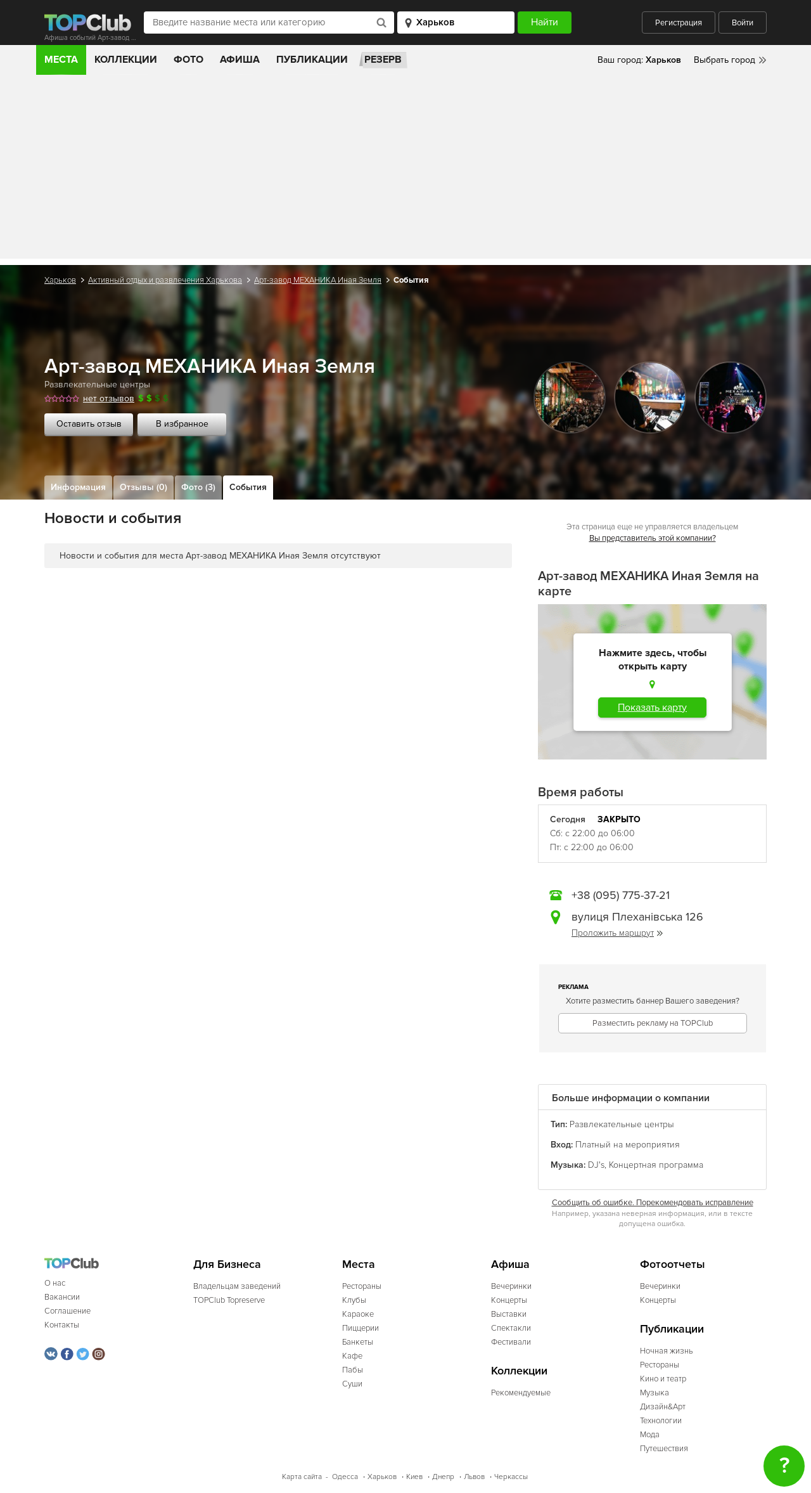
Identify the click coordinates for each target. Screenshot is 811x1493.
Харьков (60, 280)
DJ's (596, 1165)
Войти (742, 23)
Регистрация (678, 23)
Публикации (312, 59)
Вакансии (62, 1297)
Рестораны (361, 1286)
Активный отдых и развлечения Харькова (165, 280)
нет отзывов (108, 398)
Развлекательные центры (97, 384)
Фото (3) (198, 487)
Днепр (443, 1477)
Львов (474, 1477)
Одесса (345, 1477)
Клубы (354, 1300)
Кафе (352, 1356)
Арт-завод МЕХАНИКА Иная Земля (317, 280)
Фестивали (511, 1342)
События (248, 487)
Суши (352, 1384)
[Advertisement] (405, 170)
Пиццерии (360, 1328)
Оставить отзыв (89, 423)
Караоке (358, 1314)
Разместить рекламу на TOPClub (652, 1023)
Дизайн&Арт (663, 1407)
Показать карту (652, 707)
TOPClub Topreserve (229, 1300)
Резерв (383, 59)
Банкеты (357, 1342)
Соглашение (67, 1311)
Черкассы (511, 1477)
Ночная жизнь (666, 1351)
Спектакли (511, 1328)
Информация (78, 487)
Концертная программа (656, 1165)
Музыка (654, 1393)
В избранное (182, 423)
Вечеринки (511, 1286)
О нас (54, 1283)
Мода (650, 1435)
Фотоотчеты (672, 1264)
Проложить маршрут (617, 932)
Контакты (61, 1325)
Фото (188, 59)
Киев (414, 1477)
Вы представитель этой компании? (652, 538)
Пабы (352, 1370)
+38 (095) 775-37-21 (621, 895)
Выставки (509, 1314)
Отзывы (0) (143, 487)
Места (61, 59)
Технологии (661, 1421)
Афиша (240, 59)
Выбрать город (724, 60)
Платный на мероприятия (627, 1144)
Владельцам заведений (237, 1286)
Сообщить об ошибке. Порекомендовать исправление (652, 1203)
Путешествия (664, 1449)
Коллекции (125, 59)
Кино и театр (663, 1379)
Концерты (509, 1300)
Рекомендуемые (521, 1393)
